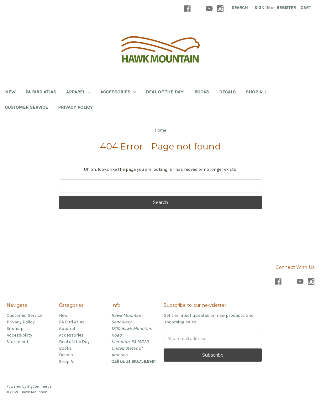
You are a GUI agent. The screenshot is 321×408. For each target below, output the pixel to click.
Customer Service (26, 107)
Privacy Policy (75, 107)
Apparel (78, 92)
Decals (227, 92)
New (10, 92)
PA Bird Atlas (40, 92)
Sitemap (15, 328)
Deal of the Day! (165, 92)
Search (240, 7)
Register (286, 7)
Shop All (256, 92)
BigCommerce (39, 386)
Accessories (118, 92)
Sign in (262, 7)
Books (201, 92)
